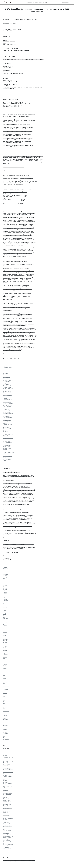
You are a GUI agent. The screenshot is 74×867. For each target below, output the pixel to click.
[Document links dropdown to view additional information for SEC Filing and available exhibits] (66, 2)
